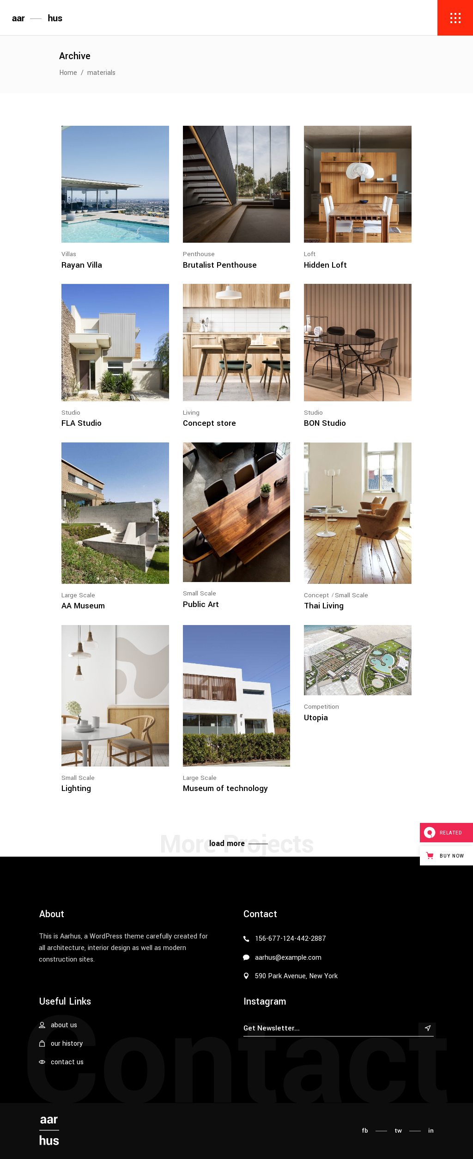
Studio (70, 412)
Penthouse (199, 254)
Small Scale (199, 593)
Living (191, 412)
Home (68, 73)
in (431, 1130)
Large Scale (78, 595)
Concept (316, 595)
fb (365, 1130)
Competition (321, 706)
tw (398, 1130)
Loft (309, 254)
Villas (68, 254)
